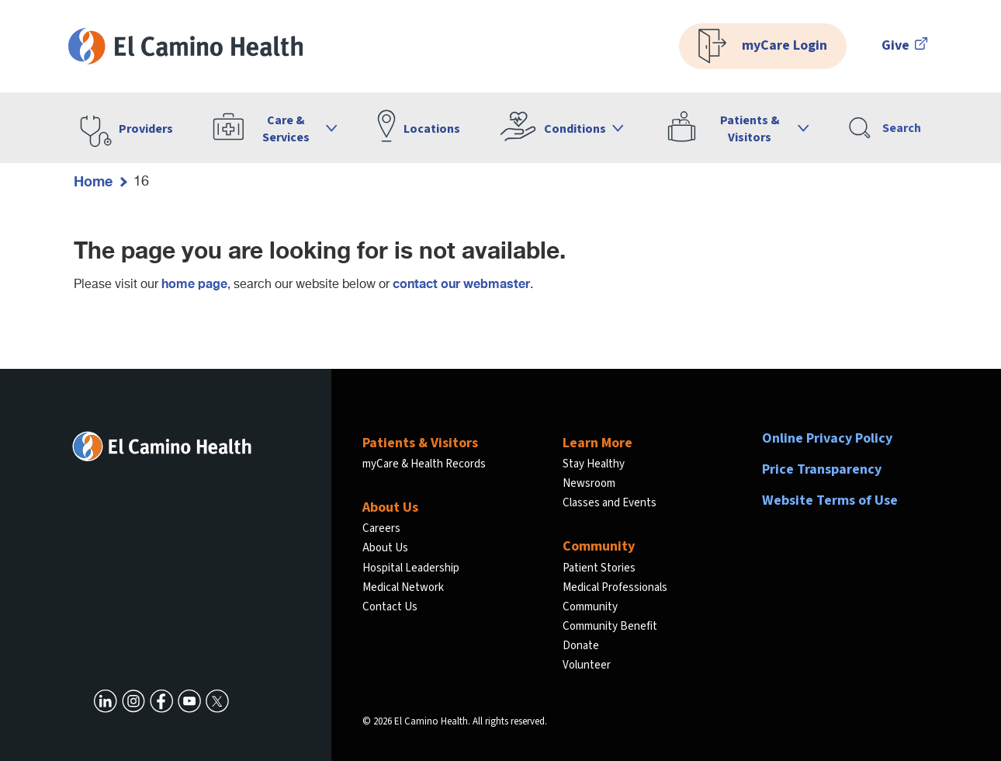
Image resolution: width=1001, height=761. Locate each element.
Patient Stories (599, 568)
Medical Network (403, 587)
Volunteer (587, 665)
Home (93, 180)
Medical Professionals (615, 587)
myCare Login (762, 46)
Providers (146, 128)
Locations (432, 128)
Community (590, 607)
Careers (381, 528)
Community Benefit (610, 626)
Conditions (575, 128)
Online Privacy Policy (827, 438)
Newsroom (589, 483)
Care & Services (286, 129)
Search (885, 127)
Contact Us (389, 607)
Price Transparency (822, 469)
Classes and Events (609, 503)
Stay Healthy (594, 464)
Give (905, 45)
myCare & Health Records (424, 464)
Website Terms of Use (830, 500)
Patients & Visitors (750, 129)
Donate (581, 646)
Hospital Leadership (410, 568)
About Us (385, 548)
